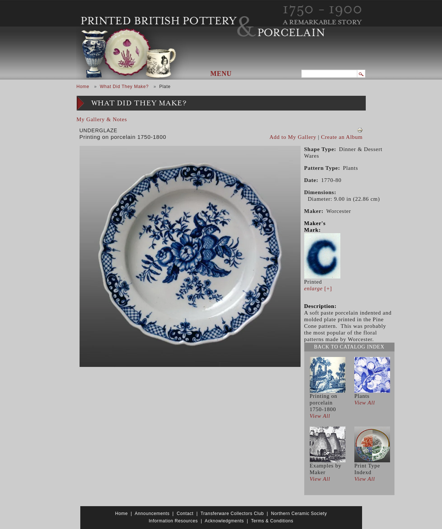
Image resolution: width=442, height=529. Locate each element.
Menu (221, 73)
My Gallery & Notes (102, 119)
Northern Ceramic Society (299, 513)
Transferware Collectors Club (232, 513)
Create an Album (342, 137)
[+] (318, 288)
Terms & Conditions (272, 520)
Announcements (152, 513)
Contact (185, 513)
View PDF (360, 130)
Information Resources (173, 520)
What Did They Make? (124, 86)
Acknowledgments (224, 520)
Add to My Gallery (293, 137)
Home (83, 86)
